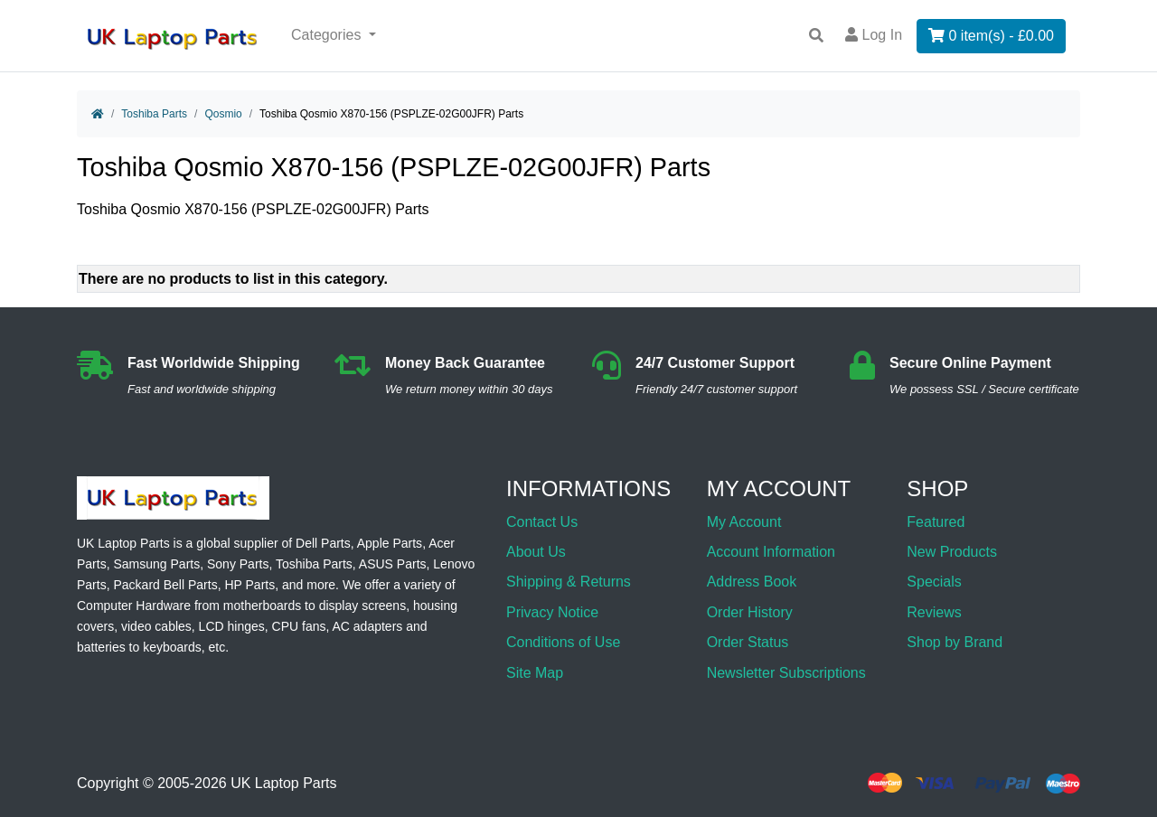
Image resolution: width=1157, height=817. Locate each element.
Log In (873, 34)
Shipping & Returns (568, 581)
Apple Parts (389, 543)
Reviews (934, 612)
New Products (952, 551)
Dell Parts (323, 543)
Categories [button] (328, 34)
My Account (744, 522)
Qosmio (222, 114)
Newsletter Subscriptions (786, 673)
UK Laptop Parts (283, 783)
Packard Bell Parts (165, 585)
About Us (536, 551)
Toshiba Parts (154, 114)
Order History (750, 612)
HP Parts (249, 585)
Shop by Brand (954, 642)
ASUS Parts (393, 564)
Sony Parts (237, 564)
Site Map (534, 673)
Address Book (752, 581)
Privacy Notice (552, 612)
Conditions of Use (563, 642)
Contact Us (542, 522)
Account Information (771, 551)
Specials (934, 581)
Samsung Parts (156, 564)
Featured (935, 522)
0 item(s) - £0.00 (991, 35)
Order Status (748, 642)
